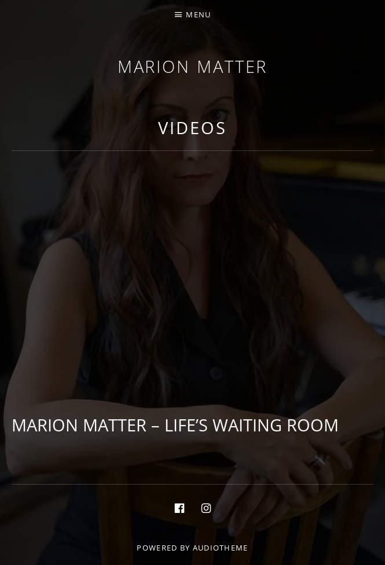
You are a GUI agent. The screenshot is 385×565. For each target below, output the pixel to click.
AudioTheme (220, 547)
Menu (198, 14)
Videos (192, 127)
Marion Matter (193, 66)
